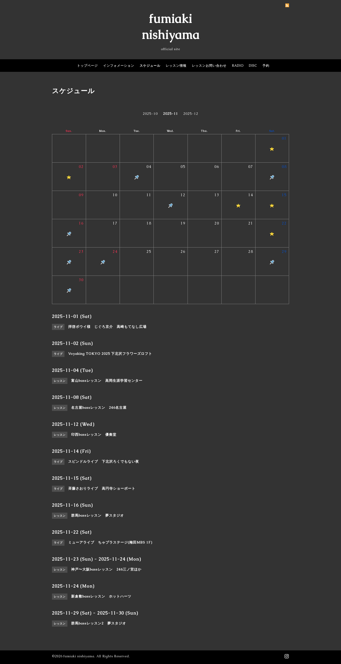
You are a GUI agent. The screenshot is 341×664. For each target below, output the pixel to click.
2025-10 (150, 113)
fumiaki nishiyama (78, 656)
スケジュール (150, 66)
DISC (253, 66)
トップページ (87, 66)
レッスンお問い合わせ (209, 66)
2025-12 (190, 113)
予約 (265, 66)
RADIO (237, 66)
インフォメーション (118, 66)
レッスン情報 (176, 66)
